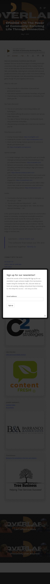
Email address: (25, 298)
